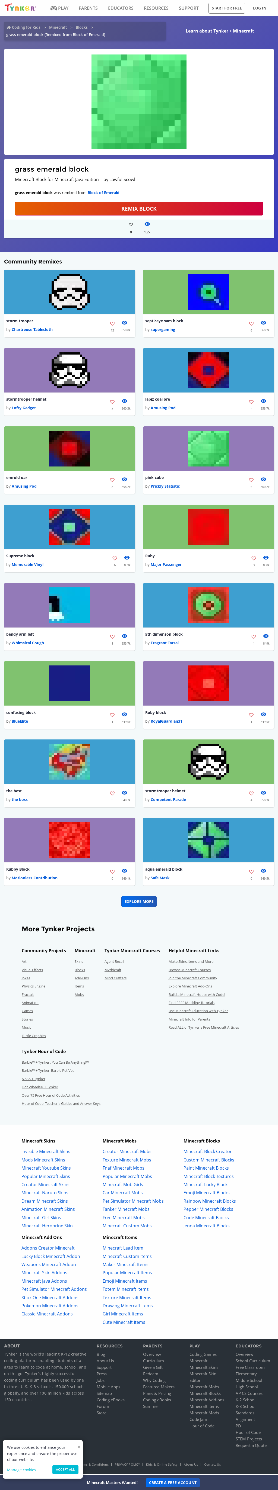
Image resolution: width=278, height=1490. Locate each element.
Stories (27, 1021)
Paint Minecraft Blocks (206, 1170)
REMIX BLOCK (139, 208)
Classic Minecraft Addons (47, 1316)
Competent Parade (168, 801)
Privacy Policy (127, 1466)
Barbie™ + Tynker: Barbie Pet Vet (48, 1072)
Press (102, 1375)
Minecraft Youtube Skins (46, 1170)
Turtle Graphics (34, 1037)
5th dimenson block (164, 635)
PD (238, 1427)
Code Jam (198, 1421)
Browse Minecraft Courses (190, 971)
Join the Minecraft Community (193, 979)
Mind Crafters (116, 979)
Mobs (79, 996)
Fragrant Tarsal (165, 644)
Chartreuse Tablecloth (32, 329)
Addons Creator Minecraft (48, 1250)
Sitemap (104, 1395)
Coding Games (203, 1356)
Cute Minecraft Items (124, 1324)
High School (247, 1388)
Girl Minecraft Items (123, 1316)
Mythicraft (113, 971)
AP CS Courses (249, 1395)
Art (24, 963)
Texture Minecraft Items (127, 1299)
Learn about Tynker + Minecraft (220, 31)
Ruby (150, 556)
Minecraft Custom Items (127, 1258)
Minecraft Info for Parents (189, 1021)
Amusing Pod (163, 408)
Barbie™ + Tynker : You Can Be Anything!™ (55, 1064)
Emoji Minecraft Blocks (207, 1195)
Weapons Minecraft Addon (48, 1266)
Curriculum (153, 1362)
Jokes (26, 979)
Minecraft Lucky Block (206, 1186)
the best (14, 792)
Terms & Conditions (94, 1466)
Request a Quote (251, 1447)
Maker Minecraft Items (126, 1266)
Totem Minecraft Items (126, 1291)
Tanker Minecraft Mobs (126, 1211)
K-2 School (245, 1401)
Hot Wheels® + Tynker (40, 1088)
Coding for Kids (26, 27)
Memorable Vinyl (27, 565)
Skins (79, 963)
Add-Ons (82, 979)
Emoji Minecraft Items (125, 1283)
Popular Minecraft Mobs (127, 1178)
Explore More (139, 903)
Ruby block (155, 713)
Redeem (150, 1375)
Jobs (101, 1382)
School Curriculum (253, 1362)
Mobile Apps (108, 1388)
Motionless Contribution (35, 879)
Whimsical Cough (28, 644)
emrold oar (16, 478)
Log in (259, 8)
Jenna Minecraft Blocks (207, 1228)
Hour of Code (201, 1427)
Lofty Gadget (24, 408)
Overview (152, 1356)
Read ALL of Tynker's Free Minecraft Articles (204, 1029)
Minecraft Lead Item (123, 1250)
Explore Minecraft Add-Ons (190, 988)
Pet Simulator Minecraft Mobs (133, 1203)
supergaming (163, 329)
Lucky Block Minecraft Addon (50, 1258)
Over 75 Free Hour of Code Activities (51, 1097)
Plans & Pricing (157, 1395)
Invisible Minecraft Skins (45, 1154)
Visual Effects (32, 971)
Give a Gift (153, 1369)
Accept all (65, 1469)
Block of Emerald (103, 192)
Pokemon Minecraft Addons (49, 1308)
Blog (101, 1356)
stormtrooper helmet (26, 399)
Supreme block (20, 556)
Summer (151, 1408)
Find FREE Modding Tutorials (191, 1004)
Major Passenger (166, 565)
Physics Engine (33, 988)
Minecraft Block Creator (208, 1154)
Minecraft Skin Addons (44, 1275)
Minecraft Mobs (204, 1388)
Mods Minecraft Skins (43, 1162)
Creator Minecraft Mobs (127, 1154)
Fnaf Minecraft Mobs (123, 1170)
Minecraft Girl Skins (41, 1219)
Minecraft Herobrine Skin (47, 1228)
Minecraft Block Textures (209, 1178)
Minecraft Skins (203, 1369)
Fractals (28, 996)
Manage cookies (21, 1469)
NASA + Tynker (33, 1080)
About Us (105, 1362)
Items (79, 988)
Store (101, 1414)
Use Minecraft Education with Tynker (198, 1013)
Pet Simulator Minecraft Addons (54, 1291)
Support (104, 1369)
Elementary (246, 1375)
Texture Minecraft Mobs (127, 1162)
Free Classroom (250, 1369)
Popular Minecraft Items (127, 1275)
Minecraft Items (204, 1408)
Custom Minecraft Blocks (209, 1162)
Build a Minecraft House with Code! (197, 996)
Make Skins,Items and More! (191, 963)
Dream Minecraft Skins (44, 1203)
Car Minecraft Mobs (123, 1195)
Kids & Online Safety (162, 1466)
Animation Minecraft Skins (48, 1211)
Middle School (249, 1382)
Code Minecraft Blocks (206, 1219)
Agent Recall (114, 963)
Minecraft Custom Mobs (127, 1228)
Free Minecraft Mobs (124, 1219)
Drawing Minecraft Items (128, 1308)
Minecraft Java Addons (44, 1283)
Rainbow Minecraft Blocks (210, 1203)
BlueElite (20, 722)
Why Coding (154, 1382)
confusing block (21, 713)
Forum (103, 1408)
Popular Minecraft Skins (45, 1178)
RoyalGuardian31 (166, 722)
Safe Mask (160, 879)
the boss (20, 801)
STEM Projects (249, 1440)
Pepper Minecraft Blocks (208, 1211)
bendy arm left (20, 635)
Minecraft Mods (204, 1414)
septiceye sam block (164, 321)
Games (27, 1013)
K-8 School (245, 1408)
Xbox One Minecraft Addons (49, 1299)
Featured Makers (159, 1388)
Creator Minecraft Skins (45, 1186)
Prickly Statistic (165, 487)
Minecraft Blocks (205, 1395)
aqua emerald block (163, 871)
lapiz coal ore (157, 399)
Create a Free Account (173, 1482)
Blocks (82, 27)
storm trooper (19, 321)
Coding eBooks (111, 1401)
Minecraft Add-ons (206, 1401)
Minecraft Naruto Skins (44, 1195)
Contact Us (212, 1466)
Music (26, 1029)
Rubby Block (18, 871)
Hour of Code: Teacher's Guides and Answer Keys (61, 1105)
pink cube (154, 478)
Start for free (227, 8)
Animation (30, 1004)
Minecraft (58, 27)
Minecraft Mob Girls (123, 1186)
